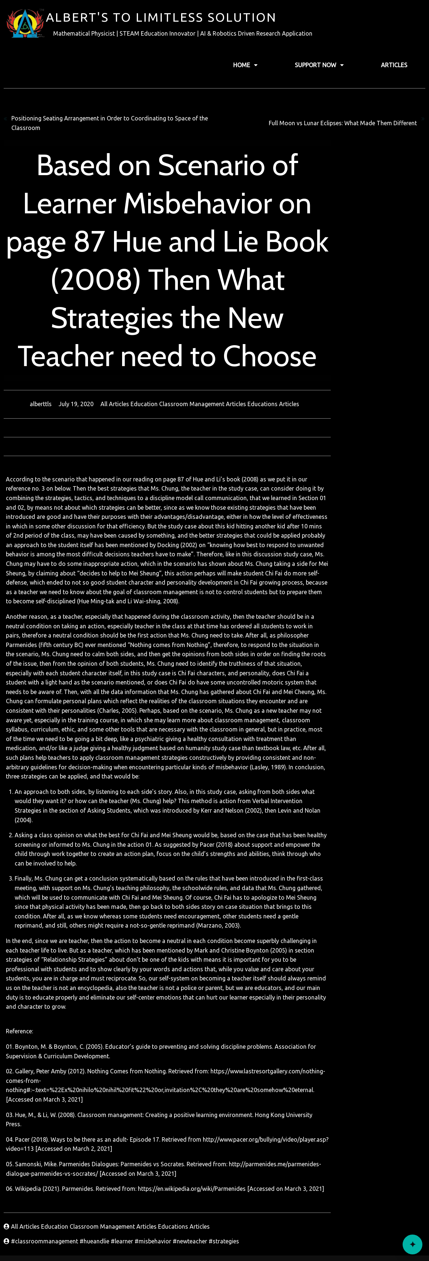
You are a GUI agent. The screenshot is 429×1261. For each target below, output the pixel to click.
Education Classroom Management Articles (236, 364)
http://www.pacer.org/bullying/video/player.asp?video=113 (279, 949)
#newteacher (191, 1051)
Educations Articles (320, 364)
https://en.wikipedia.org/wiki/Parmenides (191, 999)
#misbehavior (154, 1051)
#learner (123, 1051)
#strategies (224, 1051)
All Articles (163, 364)
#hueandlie (95, 1051)
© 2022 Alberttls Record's (214, 1241)
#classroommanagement (45, 1051)
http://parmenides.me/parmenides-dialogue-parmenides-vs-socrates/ (320, 974)
